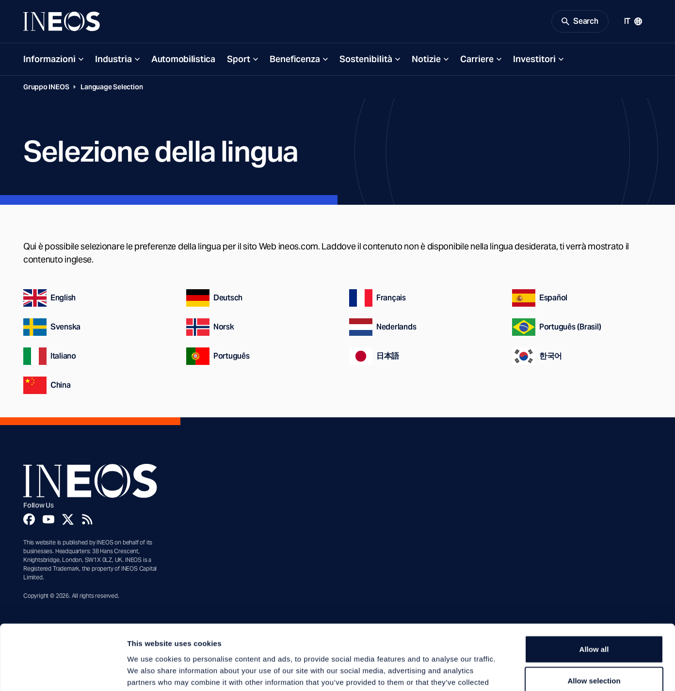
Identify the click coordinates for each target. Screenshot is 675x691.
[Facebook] (29, 519)
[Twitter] (68, 519)
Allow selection (593, 620)
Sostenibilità (365, 59)
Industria (113, 59)
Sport (238, 59)
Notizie (426, 59)
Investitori (534, 59)
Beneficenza (295, 59)
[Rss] (87, 519)
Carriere (477, 59)
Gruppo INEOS (46, 86)
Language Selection (111, 86)
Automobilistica (183, 59)
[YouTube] (48, 519)
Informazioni (49, 59)
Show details (508, 672)
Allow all (594, 588)
